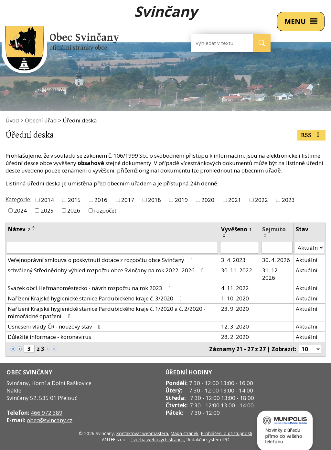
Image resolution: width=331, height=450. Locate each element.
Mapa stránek (184, 433)
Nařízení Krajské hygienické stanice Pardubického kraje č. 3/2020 (96, 298)
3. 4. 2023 (233, 260)
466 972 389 (46, 412)
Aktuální (306, 260)
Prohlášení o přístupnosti (226, 433)
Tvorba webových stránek (157, 439)
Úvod (12, 120)
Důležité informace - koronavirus (49, 336)
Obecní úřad (41, 120)
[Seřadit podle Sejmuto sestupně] (265, 236)
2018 (154, 200)
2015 (74, 200)
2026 (73, 210)
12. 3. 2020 (235, 326)
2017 (127, 200)
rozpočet (105, 210)
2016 (100, 200)
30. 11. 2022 (236, 270)
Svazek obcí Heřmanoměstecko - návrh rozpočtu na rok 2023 (90, 288)
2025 (47, 210)
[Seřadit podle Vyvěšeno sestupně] (224, 236)
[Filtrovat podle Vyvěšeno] (239, 248)
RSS (311, 135)
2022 (261, 200)
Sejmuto (274, 229)
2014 (47, 200)
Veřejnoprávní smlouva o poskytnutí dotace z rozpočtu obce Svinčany (101, 260)
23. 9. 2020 (235, 308)
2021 (234, 200)
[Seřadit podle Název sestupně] (33, 229)
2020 (207, 200)
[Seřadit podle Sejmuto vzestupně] (265, 234)
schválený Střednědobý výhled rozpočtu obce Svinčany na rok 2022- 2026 (107, 270)
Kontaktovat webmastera (142, 433)
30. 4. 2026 (276, 260)
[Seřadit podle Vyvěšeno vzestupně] (224, 234)
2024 (20, 210)
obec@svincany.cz (49, 420)
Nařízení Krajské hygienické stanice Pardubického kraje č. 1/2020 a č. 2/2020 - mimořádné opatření (107, 312)
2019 (181, 200)
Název (19, 229)
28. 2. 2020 (235, 336)
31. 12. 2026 (270, 274)
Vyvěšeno (236, 229)
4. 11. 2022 (235, 288)
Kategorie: (18, 199)
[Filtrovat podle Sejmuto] (277, 248)
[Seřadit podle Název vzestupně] (33, 226)
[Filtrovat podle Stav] (309, 248)
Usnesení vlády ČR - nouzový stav (55, 326)
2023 (288, 200)
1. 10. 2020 (235, 298)
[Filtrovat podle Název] (112, 248)
